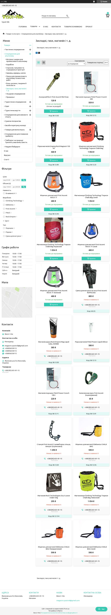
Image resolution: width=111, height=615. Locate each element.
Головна (23, 27)
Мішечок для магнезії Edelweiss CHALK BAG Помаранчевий (53, 548)
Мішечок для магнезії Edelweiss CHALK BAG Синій (91, 548)
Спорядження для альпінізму (32, 34)
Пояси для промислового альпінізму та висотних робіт (16, 78)
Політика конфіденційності (68, 613)
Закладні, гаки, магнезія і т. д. (16, 89)
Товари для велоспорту (14, 130)
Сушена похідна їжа (13, 121)
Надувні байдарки (12, 147)
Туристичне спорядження (15, 102)
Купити (55, 111)
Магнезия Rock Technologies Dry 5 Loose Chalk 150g (54, 497)
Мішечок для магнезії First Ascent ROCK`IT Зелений (53, 292)
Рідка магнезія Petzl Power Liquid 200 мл (91, 342)
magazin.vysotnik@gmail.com (16, 346)
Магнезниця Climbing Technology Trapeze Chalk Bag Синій (91, 196)
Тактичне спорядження (14, 49)
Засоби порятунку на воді (15, 125)
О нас (45, 27)
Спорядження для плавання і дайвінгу (16, 135)
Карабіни (10, 64)
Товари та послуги (13, 34)
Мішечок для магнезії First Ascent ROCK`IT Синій (91, 245)
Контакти (56, 27)
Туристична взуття (12, 110)
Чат (101, 609)
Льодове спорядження (15, 94)
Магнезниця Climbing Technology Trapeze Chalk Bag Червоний (53, 245)
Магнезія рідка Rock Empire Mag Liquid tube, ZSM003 (53, 343)
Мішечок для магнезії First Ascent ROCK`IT (53, 196)
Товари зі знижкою (73, 27)
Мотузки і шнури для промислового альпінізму (16, 60)
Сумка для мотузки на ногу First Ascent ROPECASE (91, 292)
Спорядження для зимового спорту (16, 116)
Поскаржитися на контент (49, 613)
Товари (33, 26)
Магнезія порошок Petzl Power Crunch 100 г (53, 394)
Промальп (10, 97)
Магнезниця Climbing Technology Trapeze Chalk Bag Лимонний (91, 497)
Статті (6, 159)
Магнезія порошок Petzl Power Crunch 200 (91, 98)
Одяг (7, 106)
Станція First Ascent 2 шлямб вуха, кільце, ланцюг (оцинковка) (54, 445)
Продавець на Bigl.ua (55, 610)
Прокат (89, 27)
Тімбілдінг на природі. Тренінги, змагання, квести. (16, 141)
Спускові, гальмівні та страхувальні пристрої (15, 69)
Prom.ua (66, 608)
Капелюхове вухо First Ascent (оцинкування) (91, 394)
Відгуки (7, 155)
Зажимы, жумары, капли (16, 73)
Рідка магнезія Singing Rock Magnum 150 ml (54, 147)
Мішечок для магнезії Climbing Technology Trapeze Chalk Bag (91, 147)
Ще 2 (7, 221)
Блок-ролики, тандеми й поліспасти (16, 84)
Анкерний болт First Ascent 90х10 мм (54, 97)
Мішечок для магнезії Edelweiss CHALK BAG (91, 445)
